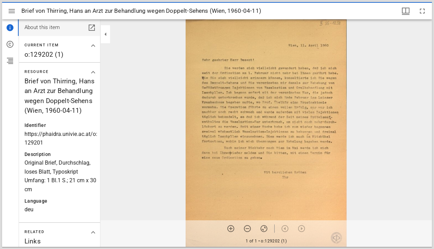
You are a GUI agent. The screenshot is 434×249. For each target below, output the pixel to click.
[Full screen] (422, 11)
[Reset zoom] (264, 228)
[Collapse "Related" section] (93, 232)
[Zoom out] (247, 228)
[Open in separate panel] (91, 27)
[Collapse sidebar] (105, 34)
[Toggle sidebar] (11, 11)
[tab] (10, 27)
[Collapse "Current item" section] (93, 46)
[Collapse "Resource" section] (93, 72)
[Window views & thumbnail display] (405, 11)
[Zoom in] (231, 228)
